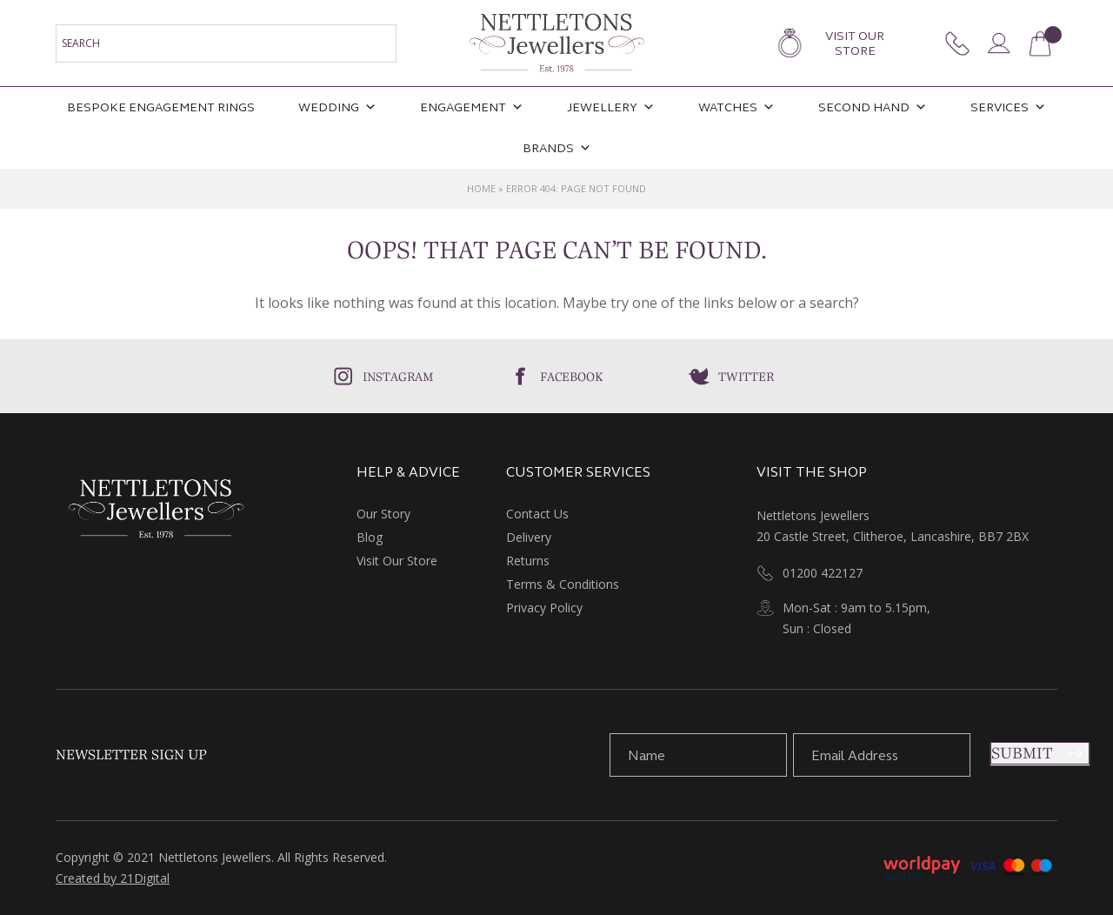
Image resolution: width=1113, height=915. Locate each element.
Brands (557, 148)
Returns (528, 560)
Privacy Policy (544, 607)
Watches (736, 107)
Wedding (337, 107)
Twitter (746, 377)
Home (481, 188)
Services (1008, 107)
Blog (370, 537)
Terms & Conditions (562, 584)
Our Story (383, 513)
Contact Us (537, 513)
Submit (1021, 753)
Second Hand (872, 107)
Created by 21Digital (113, 878)
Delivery (528, 537)
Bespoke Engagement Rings (161, 107)
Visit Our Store (854, 43)
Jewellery (611, 107)
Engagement (471, 107)
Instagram (398, 377)
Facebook (571, 377)
